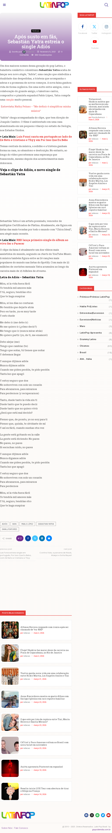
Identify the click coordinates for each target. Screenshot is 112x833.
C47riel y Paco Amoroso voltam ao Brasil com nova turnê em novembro (44, 743)
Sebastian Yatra (46, 524)
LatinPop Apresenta (96, 332)
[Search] (106, 4)
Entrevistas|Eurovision (96, 313)
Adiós (4, 524)
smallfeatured (9, 529)
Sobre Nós (6, 828)
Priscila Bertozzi (98, 117)
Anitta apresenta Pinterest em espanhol (41, 766)
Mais (96, 326)
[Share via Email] (49, 538)
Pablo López (27, 524)
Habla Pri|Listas (96, 306)
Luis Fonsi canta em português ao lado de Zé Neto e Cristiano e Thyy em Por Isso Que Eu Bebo (36, 138)
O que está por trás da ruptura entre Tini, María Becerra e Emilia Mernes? (45, 720)
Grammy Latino (96, 339)
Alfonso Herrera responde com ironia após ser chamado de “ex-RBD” (44, 628)
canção (10, 99)
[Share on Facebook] (28, 538)
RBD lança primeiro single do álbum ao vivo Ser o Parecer (34, 241)
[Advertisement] (36, 584)
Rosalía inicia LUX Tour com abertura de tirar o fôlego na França (44, 789)
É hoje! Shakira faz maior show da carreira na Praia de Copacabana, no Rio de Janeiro (44, 651)
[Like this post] (21, 538)
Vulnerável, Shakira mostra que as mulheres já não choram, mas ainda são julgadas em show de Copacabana (99, 106)
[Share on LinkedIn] (42, 538)
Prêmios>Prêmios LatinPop (96, 297)
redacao (28, 51)
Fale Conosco (21, 828)
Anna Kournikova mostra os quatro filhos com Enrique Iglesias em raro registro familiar (44, 697)
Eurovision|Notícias (96, 319)
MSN (14, 524)
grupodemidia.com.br (101, 829)
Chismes (96, 345)
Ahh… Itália (96, 359)
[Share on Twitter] (35, 538)
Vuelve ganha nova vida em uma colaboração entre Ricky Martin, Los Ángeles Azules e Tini (44, 674)
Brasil (96, 352)
